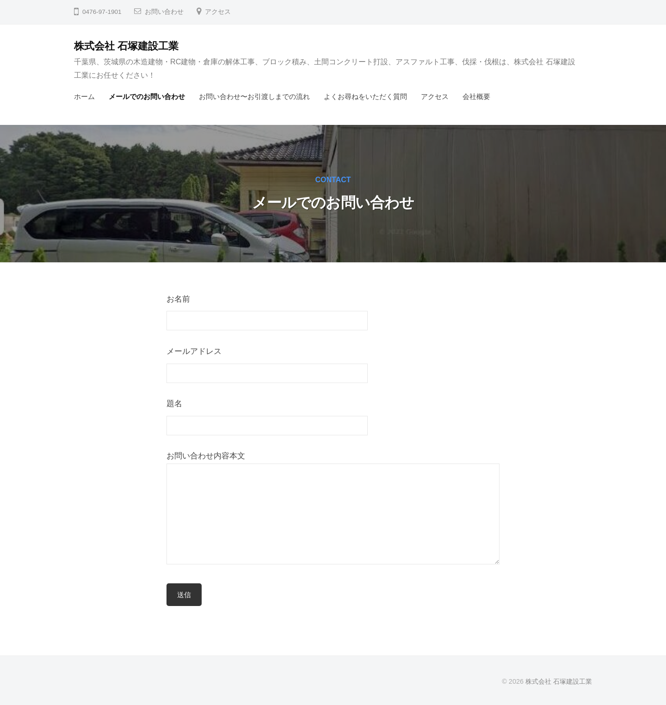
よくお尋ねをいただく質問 (365, 96)
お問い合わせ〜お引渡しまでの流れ (254, 96)
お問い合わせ (164, 11)
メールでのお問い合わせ (147, 96)
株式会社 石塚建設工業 (126, 46)
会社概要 (476, 96)
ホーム (84, 96)
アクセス (218, 11)
